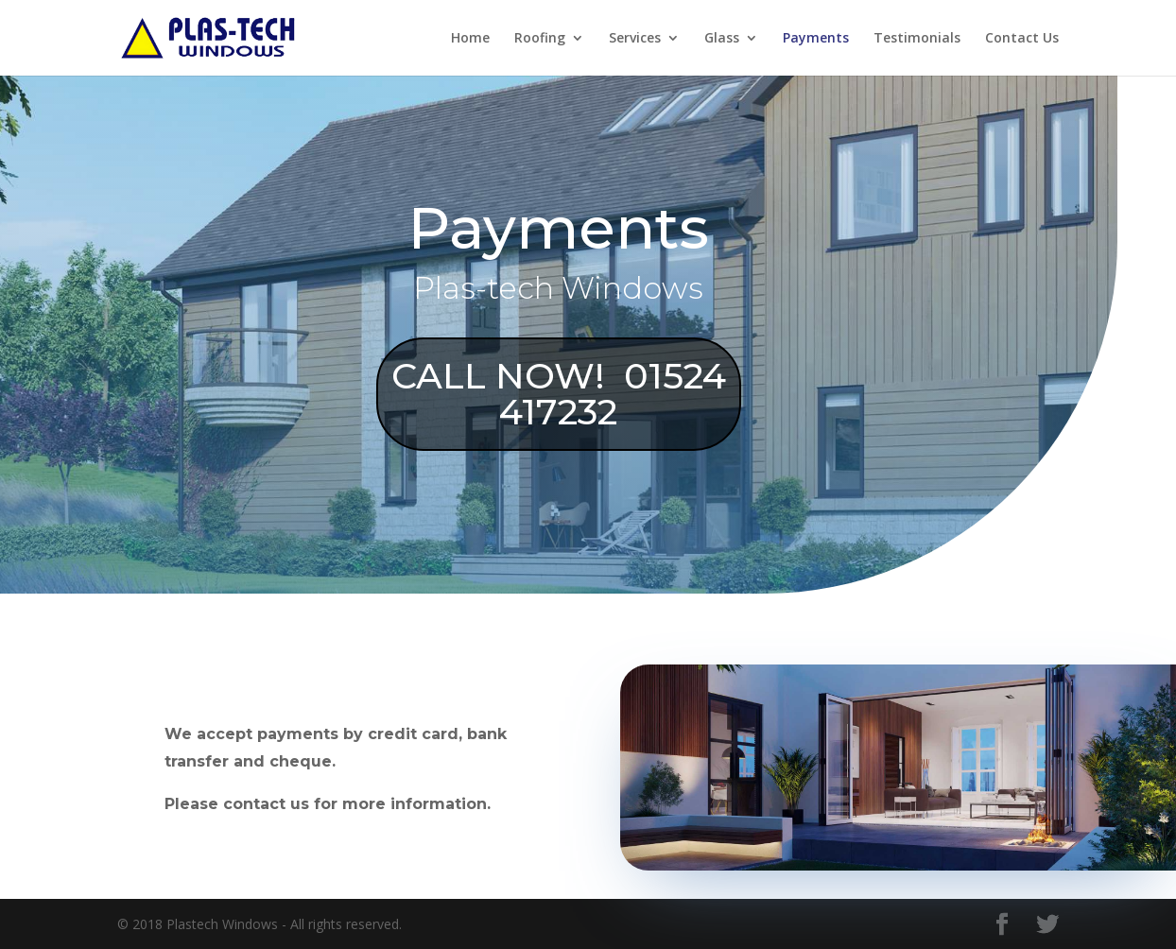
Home (470, 38)
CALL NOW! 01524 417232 (524, 394)
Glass (721, 38)
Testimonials (916, 38)
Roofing (539, 38)
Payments (816, 38)
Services (635, 38)
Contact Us (1022, 38)
